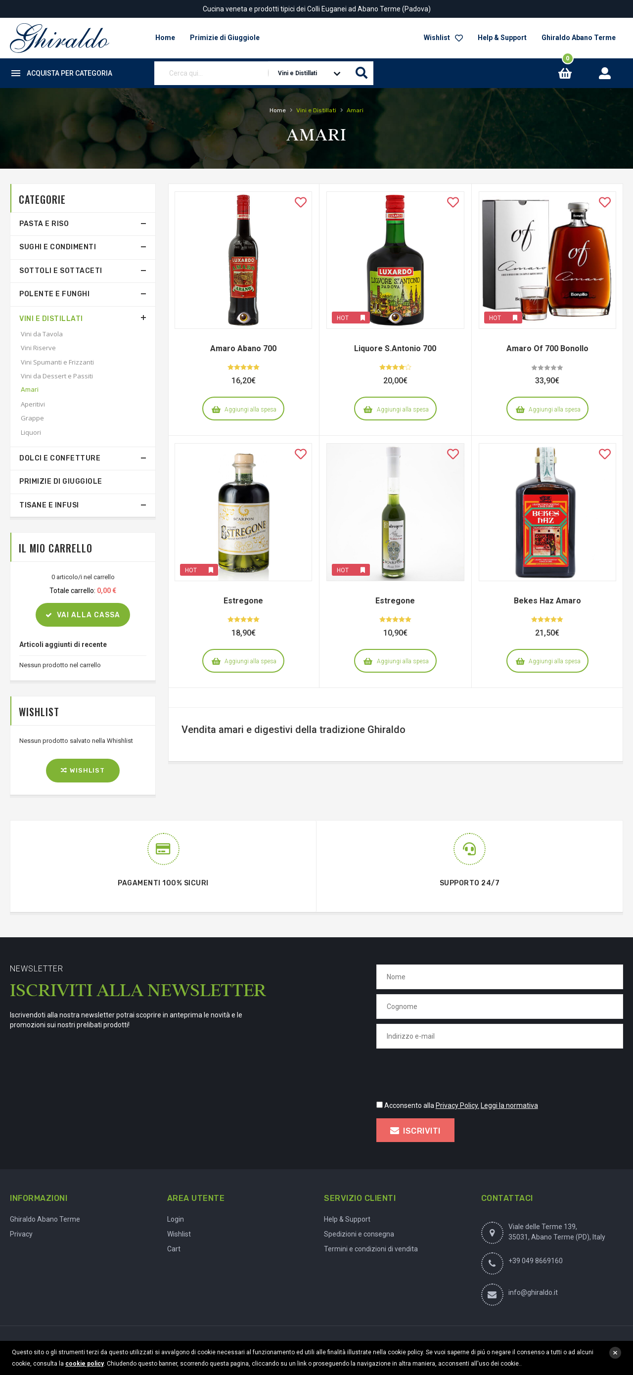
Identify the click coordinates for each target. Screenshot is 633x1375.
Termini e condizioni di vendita (371, 1249)
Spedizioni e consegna (359, 1234)
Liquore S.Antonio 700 (395, 348)
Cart (174, 1249)
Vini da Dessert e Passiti (57, 375)
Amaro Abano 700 (243, 348)
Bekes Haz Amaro (547, 600)
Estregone (243, 600)
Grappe (32, 417)
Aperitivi (33, 404)
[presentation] (451, 1073)
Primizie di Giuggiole (60, 481)
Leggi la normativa (509, 1105)
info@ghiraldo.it (533, 1292)
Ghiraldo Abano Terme (579, 38)
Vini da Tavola (42, 333)
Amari (30, 389)
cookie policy (84, 1363)
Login (175, 1219)
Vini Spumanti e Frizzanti (57, 362)
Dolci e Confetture (59, 458)
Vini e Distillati (51, 319)
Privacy (21, 1234)
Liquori (31, 432)
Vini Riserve (38, 347)
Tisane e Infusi (49, 505)
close (615, 1353)
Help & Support (502, 38)
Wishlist (443, 38)
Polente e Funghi (54, 294)
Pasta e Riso (44, 224)
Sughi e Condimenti (57, 247)
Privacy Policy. (457, 1105)
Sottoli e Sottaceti (60, 271)
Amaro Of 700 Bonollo (547, 348)
